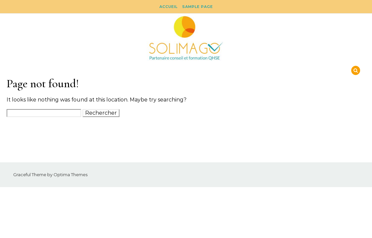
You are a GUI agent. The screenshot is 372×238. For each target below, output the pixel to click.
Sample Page (197, 6)
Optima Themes (70, 174)
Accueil (168, 6)
